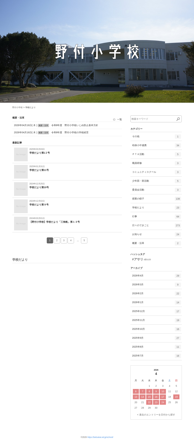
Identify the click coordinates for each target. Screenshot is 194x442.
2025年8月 (156, 348)
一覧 (117, 119)
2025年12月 (156, 312)
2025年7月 (156, 357)
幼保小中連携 (156, 146)
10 (162, 391)
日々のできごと (156, 226)
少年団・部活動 (156, 182)
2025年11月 (156, 321)
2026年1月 (156, 303)
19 (176, 396)
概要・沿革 (156, 244)
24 (162, 402)
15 (149, 396)
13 (135, 396)
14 (142, 396)
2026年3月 (156, 286)
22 (149, 402)
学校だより (156, 209)
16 (156, 396)
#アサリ (137, 259)
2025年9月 (156, 339)
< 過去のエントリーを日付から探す (156, 414)
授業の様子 (156, 200)
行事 (156, 217)
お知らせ (156, 235)
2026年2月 (156, 294)
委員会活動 (156, 191)
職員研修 (156, 164)
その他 (156, 137)
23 (156, 402)
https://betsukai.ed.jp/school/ (100, 437)
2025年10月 (156, 330)
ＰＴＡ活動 (156, 155)
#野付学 (147, 259)
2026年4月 (156, 277)
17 (162, 396)
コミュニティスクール (156, 173)
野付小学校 (17, 107)
